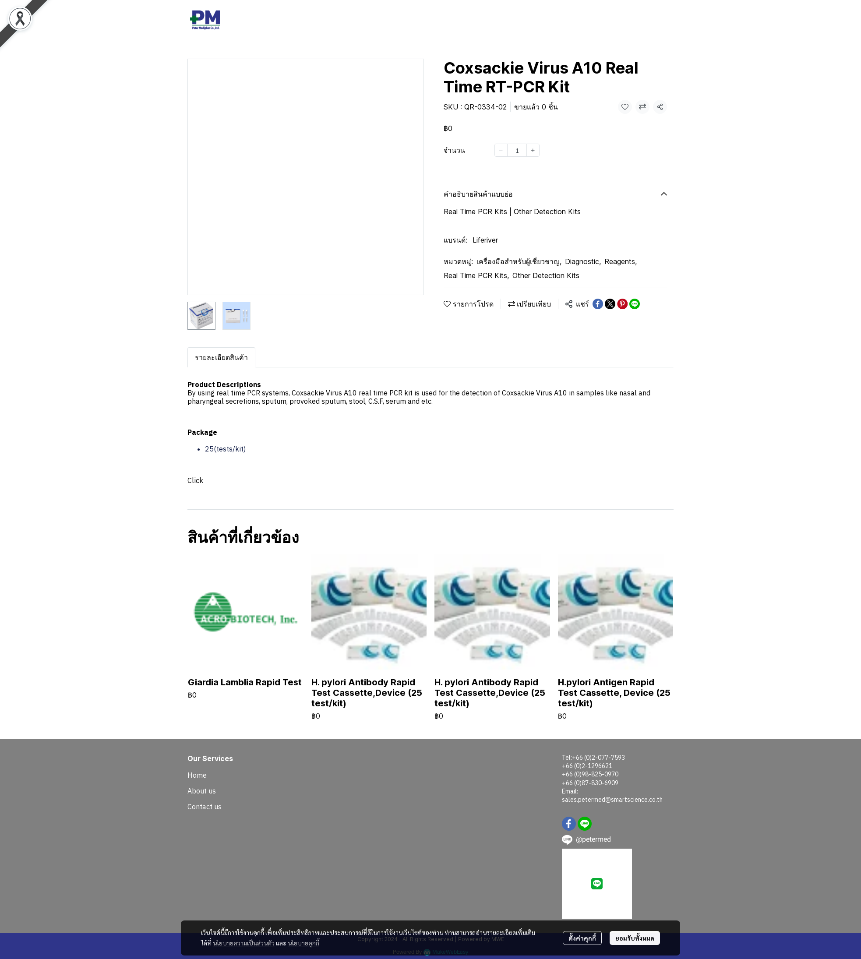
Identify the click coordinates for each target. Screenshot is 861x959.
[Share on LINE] (634, 304)
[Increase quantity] (533, 150)
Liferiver (485, 240)
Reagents (620, 261)
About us (201, 790)
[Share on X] (610, 304)
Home (197, 775)
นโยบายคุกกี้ (303, 943)
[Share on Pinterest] (622, 304)
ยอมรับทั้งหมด (634, 938)
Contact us (204, 806)
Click (195, 480)
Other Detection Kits (545, 275)
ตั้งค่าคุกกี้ (582, 938)
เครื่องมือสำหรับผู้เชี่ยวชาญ (518, 261)
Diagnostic (583, 261)
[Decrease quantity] (501, 150)
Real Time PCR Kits (476, 275)
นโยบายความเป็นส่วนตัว (244, 943)
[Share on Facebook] (598, 304)
